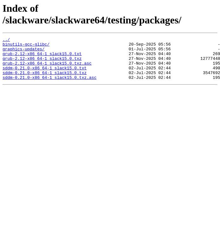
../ (6, 40)
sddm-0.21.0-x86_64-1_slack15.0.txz (45, 80)
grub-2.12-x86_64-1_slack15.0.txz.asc (47, 69)
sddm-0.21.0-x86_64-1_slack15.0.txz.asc (49, 86)
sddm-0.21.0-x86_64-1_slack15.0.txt (45, 74)
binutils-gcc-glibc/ (26, 46)
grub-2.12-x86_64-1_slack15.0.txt (42, 57)
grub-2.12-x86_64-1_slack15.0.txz (42, 63)
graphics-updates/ (24, 51)
